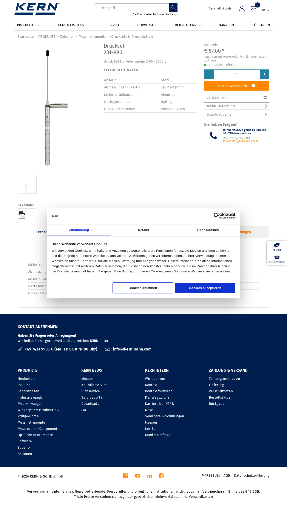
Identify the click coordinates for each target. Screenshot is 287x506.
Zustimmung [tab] (79, 230)
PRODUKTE (47, 37)
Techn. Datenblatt (237, 106)
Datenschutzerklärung (251, 475)
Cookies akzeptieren (205, 288)
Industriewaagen (31, 397)
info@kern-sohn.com (128, 349)
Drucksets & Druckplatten (132, 37)
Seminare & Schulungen (164, 416)
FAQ (84, 410)
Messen (87, 379)
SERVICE (113, 25)
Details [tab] (143, 230)
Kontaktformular (158, 391)
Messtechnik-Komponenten (39, 429)
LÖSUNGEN (261, 25)
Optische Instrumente (35, 435)
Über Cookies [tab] (208, 230)
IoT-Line (24, 385)
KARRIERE (227, 25)
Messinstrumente (92, 37)
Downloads (90, 404)
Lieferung (216, 385)
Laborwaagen (28, 391)
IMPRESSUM (210, 475)
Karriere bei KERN (159, 404)
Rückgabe (217, 404)
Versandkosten (221, 391)
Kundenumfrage (157, 435)
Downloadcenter (237, 114)
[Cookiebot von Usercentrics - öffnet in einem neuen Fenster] (217, 216)
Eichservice (90, 391)
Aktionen (25, 454)
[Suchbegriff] (132, 7)
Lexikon (151, 429)
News (149, 410)
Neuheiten (26, 379)
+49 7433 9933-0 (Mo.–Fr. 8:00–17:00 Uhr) (58, 349)
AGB (227, 475)
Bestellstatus (219, 397)
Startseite (26, 37)
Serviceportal (92, 397)
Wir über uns (155, 379)
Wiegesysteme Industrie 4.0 (40, 410)
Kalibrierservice (94, 385)
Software (25, 441)
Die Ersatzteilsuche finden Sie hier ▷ (155, 14)
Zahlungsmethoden (224, 379)
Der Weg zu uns (157, 397)
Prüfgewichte (28, 416)
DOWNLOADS (147, 25)
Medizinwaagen (30, 404)
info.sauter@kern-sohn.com (240, 141)
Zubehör (67, 37)
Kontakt (151, 385)
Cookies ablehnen (142, 288)
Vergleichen (237, 97)
